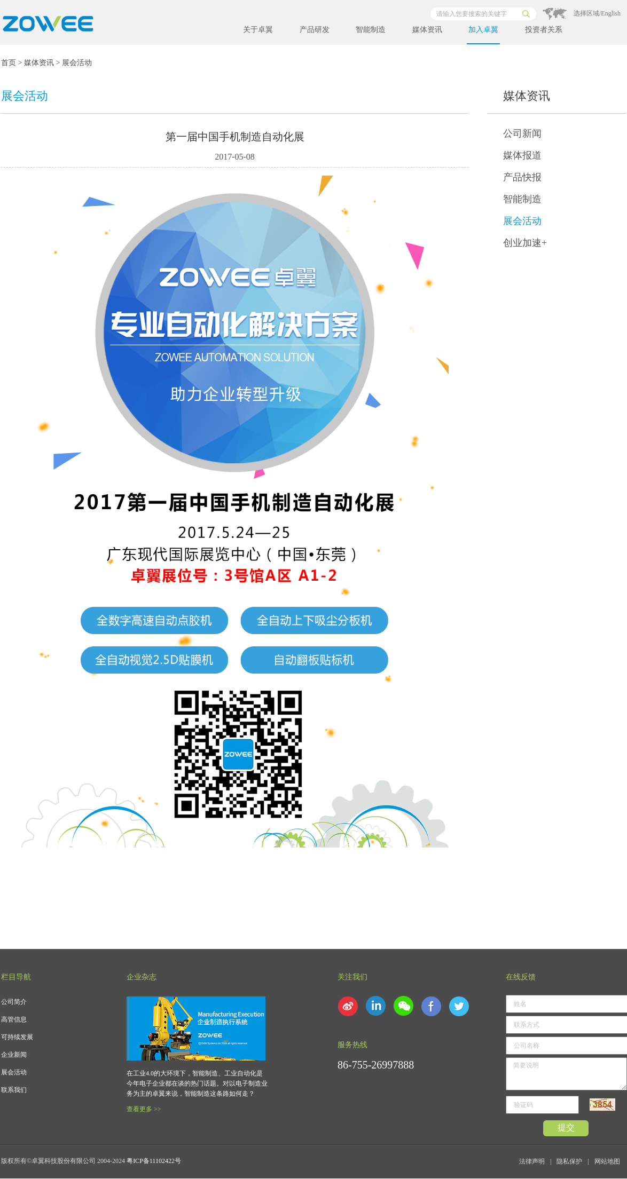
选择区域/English (597, 13)
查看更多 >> (144, 1109)
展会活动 (522, 221)
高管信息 (14, 1019)
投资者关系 (543, 30)
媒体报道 (522, 155)
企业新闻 (14, 1054)
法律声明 (532, 1161)
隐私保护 (569, 1161)
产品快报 (522, 177)
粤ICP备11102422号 (154, 1161)
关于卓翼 (258, 30)
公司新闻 (522, 133)
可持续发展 (17, 1037)
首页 (8, 63)
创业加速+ (525, 243)
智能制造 (371, 30)
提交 (566, 1127)
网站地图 (607, 1161)
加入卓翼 (483, 30)
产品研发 (315, 30)
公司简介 (14, 1002)
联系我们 (14, 1090)
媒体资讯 (427, 30)
